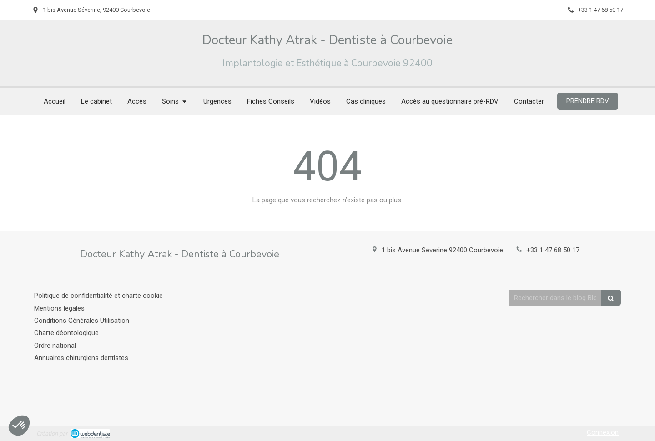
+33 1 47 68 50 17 (552, 250)
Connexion (603, 432)
